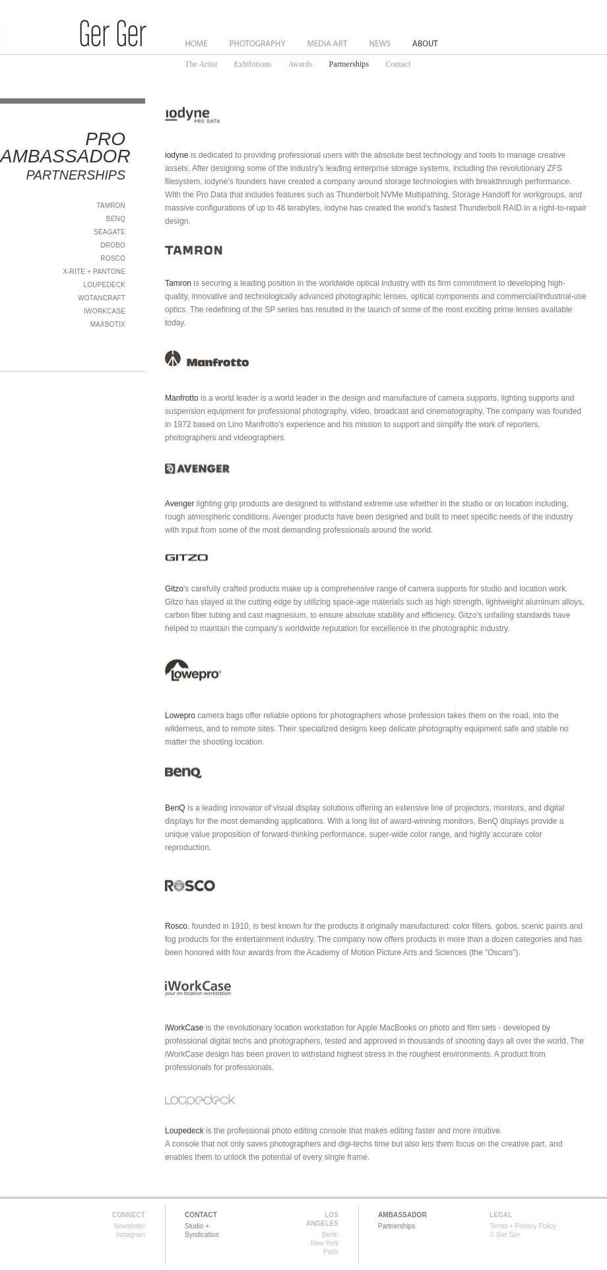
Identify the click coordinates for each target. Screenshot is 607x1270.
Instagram (130, 1234)
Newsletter (129, 1226)
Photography (257, 44)
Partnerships (349, 64)
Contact (397, 64)
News (381, 44)
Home (196, 44)
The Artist (201, 64)
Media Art (328, 44)
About (425, 44)
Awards (300, 64)
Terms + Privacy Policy (523, 1226)
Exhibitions (253, 64)
